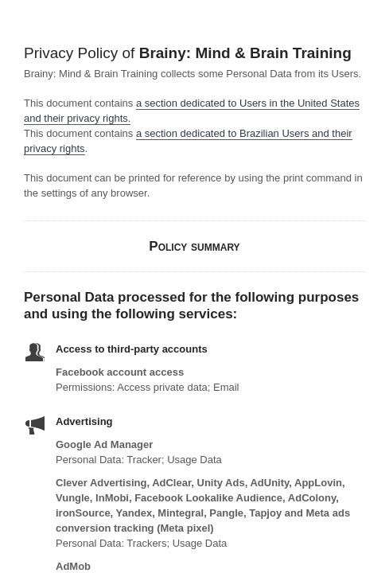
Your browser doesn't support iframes (194, 286)
